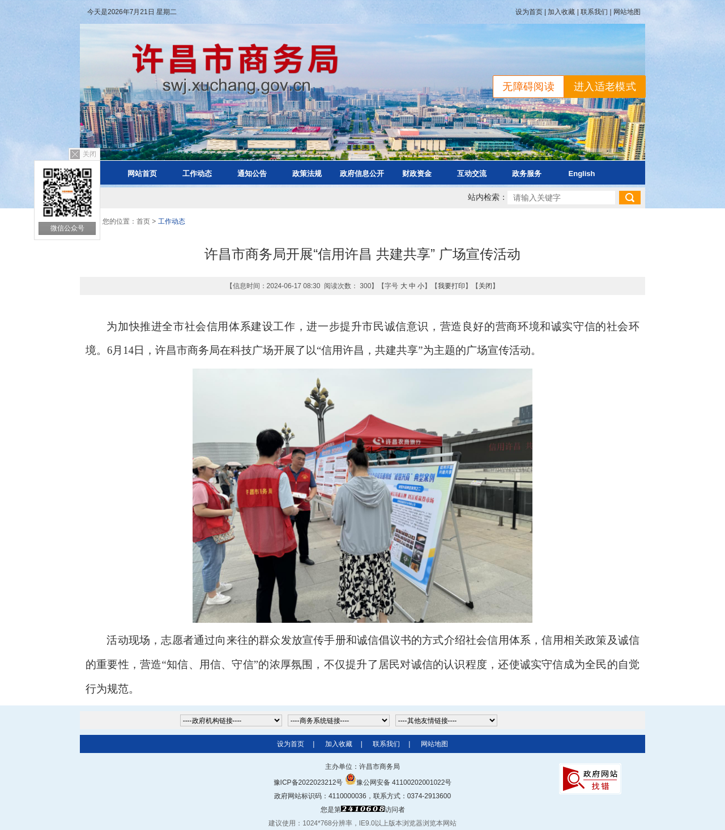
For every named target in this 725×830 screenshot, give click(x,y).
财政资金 (417, 173)
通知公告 (252, 173)
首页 (143, 221)
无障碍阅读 (528, 86)
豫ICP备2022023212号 (308, 782)
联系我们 (594, 12)
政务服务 (526, 173)
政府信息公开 (362, 173)
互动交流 (472, 173)
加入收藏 (561, 12)
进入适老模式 (605, 86)
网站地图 (627, 12)
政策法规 (307, 173)
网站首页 (142, 173)
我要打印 (451, 286)
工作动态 (197, 173)
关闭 (89, 154)
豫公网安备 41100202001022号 (398, 782)
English (582, 173)
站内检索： (488, 197)
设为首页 (529, 12)
